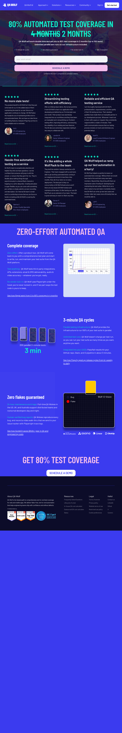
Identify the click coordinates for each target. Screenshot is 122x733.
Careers (110, 513)
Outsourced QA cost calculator (74, 509)
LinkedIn (110, 503)
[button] (43, 5)
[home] (10, 4)
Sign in (100, 5)
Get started (112, 5)
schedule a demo (61, 473)
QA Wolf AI (28, 5)
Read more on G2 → (11, 145)
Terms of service (94, 500)
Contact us (111, 500)
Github (110, 506)
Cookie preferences (95, 513)
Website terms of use (96, 506)
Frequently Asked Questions (73, 500)
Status (66, 513)
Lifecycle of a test (70, 503)
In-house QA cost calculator (73, 506)
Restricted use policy (96, 509)
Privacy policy (93, 503)
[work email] (61, 59)
